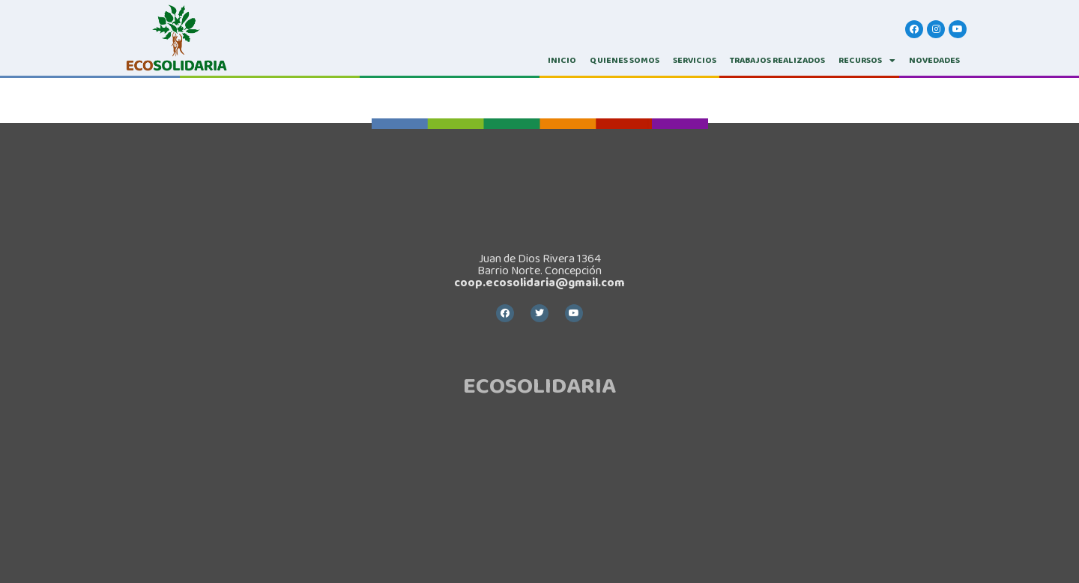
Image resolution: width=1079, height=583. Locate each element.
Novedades (934, 60)
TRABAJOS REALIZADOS (777, 60)
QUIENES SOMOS (624, 60)
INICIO (562, 60)
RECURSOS (866, 60)
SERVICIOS (694, 60)
